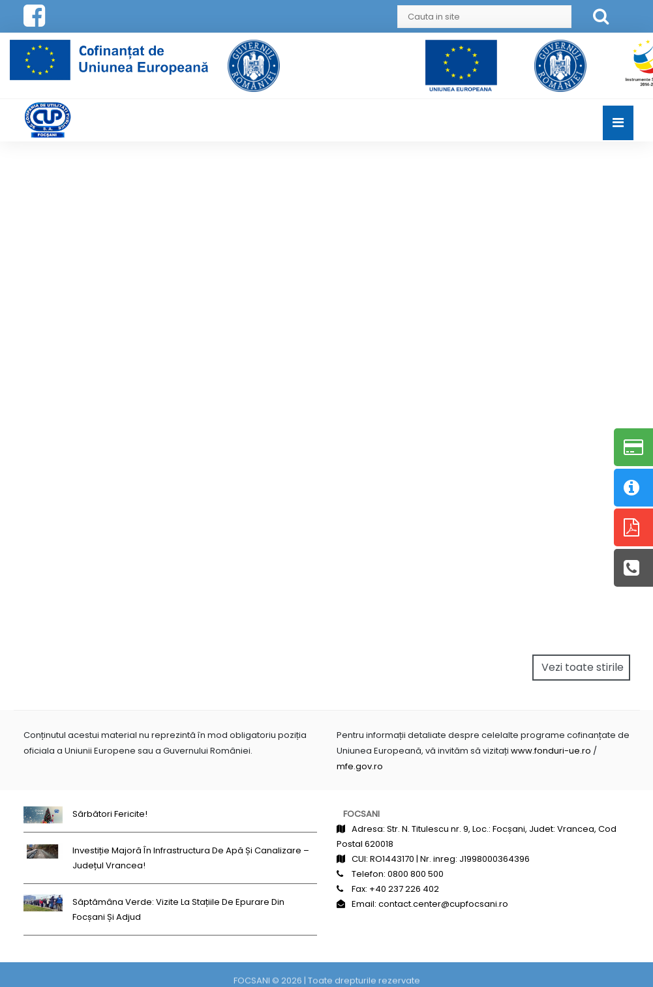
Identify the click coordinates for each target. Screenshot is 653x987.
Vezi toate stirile (582, 667)
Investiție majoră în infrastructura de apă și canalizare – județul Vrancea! (190, 858)
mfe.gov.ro (360, 766)
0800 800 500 (415, 874)
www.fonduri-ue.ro (551, 750)
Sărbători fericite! (109, 814)
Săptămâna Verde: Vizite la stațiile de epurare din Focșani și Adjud (178, 909)
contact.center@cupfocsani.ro (443, 904)
